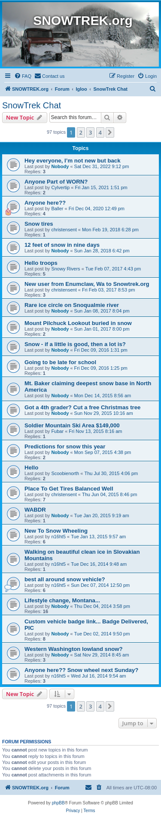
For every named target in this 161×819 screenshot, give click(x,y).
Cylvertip (60, 187)
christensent (63, 229)
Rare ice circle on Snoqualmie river (71, 305)
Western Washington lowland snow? (73, 649)
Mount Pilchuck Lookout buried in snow (78, 323)
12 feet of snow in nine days (62, 245)
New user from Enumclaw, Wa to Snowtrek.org (86, 284)
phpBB (58, 803)
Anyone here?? (45, 202)
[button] (110, 132)
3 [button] (90, 132)
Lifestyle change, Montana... (62, 600)
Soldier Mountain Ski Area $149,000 (72, 425)
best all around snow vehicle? (64, 579)
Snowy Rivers (65, 268)
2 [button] (80, 132)
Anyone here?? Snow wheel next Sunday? (81, 670)
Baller (57, 208)
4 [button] (100, 132)
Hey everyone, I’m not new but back (72, 160)
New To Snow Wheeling (56, 531)
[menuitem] (22, 76)
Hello (31, 467)
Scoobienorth (65, 473)
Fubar (57, 431)
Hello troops (41, 263)
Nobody (60, 166)
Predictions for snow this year (64, 446)
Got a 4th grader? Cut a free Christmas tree (82, 407)
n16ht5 (58, 536)
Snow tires (38, 224)
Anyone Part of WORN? (56, 181)
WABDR (35, 509)
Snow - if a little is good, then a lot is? (75, 344)
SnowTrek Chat (31, 105)
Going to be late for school (60, 362)
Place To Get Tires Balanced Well (68, 488)
